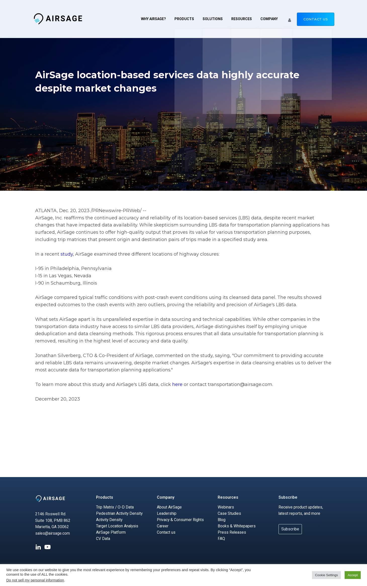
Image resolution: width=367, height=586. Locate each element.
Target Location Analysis (117, 526)
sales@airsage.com (52, 533)
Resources (241, 19)
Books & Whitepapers (237, 526)
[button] (289, 19)
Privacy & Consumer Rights (181, 520)
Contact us (315, 19)
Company (269, 19)
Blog (222, 520)
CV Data (103, 539)
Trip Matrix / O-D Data (115, 507)
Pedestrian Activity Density (120, 513)
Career (162, 526)
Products (184, 19)
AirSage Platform (111, 532)
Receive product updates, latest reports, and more (301, 510)
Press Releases (232, 532)
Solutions (213, 19)
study (67, 254)
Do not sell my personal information (35, 580)
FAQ (221, 539)
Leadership (167, 513)
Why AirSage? (153, 19)
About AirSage (169, 507)
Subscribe (288, 497)
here (178, 384)
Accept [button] (353, 575)
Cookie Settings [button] (326, 575)
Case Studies (229, 513)
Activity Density (110, 520)
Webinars (226, 507)
